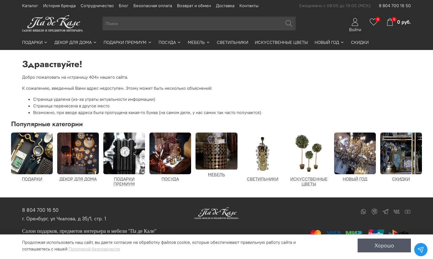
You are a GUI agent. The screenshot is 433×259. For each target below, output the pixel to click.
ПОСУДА (170, 42)
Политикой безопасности (94, 249)
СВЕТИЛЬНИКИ (232, 42)
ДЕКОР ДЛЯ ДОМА (75, 42)
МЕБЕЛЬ (199, 42)
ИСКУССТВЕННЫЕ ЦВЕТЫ (281, 42)
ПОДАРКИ (35, 42)
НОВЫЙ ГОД (329, 42)
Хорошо (384, 245)
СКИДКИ (360, 42)
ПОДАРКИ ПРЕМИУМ (128, 42)
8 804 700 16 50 (395, 5)
